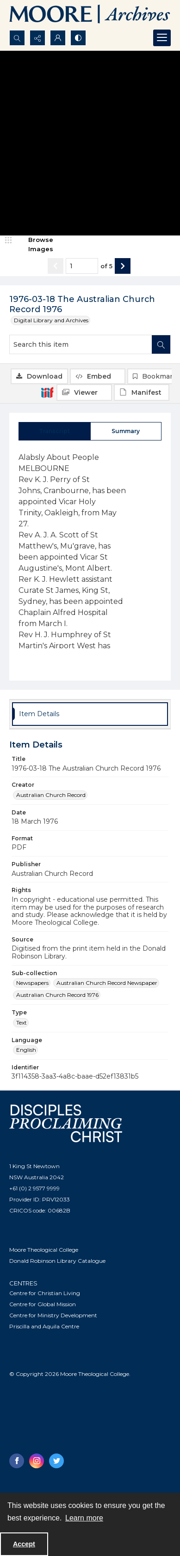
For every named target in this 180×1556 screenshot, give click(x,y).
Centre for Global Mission (42, 1304)
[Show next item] (122, 266)
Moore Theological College (43, 1249)
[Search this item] (81, 344)
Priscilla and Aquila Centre (44, 1326)
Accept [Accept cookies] (24, 1544)
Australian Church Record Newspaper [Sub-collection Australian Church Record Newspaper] (106, 982)
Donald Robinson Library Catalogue (57, 1260)
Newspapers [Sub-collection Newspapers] (32, 982)
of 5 (106, 266)
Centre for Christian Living (44, 1293)
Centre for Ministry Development (53, 1315)
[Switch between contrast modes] (78, 37)
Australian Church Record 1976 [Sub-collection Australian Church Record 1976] (57, 994)
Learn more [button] (84, 1518)
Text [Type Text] (21, 1022)
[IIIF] (47, 392)
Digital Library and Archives (51, 320)
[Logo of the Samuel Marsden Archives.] (90, 15)
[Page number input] (82, 266)
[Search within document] (161, 344)
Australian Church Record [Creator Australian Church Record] (51, 794)
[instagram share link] (36, 1460)
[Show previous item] (55, 266)
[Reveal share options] (37, 37)
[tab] (54, 431)
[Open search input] (17, 37)
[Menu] (162, 38)
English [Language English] (26, 1049)
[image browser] (34, 244)
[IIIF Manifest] (141, 392)
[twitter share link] (56, 1460)
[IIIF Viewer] (84, 392)
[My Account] (57, 37)
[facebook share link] (16, 1460)
